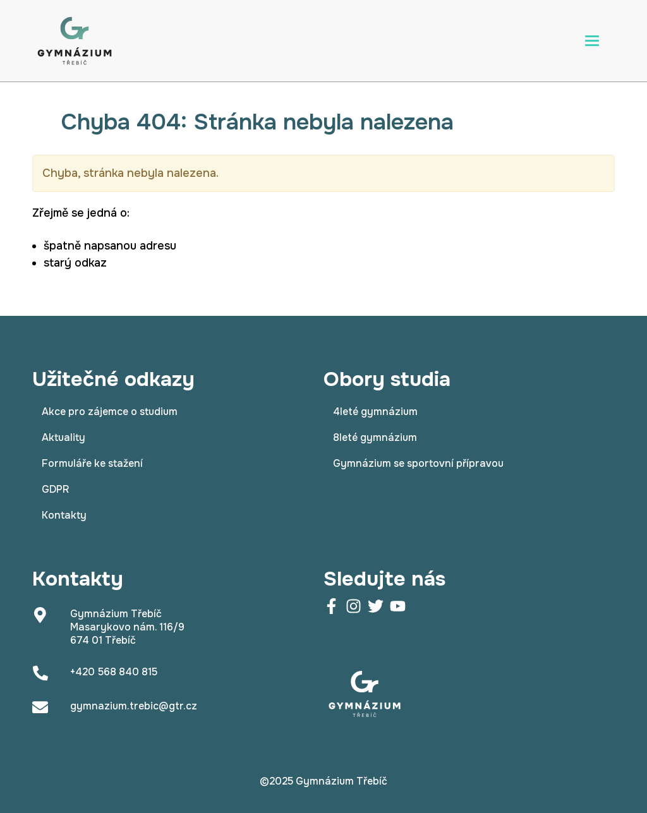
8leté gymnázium (375, 437)
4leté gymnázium (375, 411)
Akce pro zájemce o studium (110, 411)
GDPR (55, 489)
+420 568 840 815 (113, 671)
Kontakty (64, 515)
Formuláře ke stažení (92, 463)
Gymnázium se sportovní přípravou (418, 463)
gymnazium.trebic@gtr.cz (133, 706)
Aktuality (63, 437)
